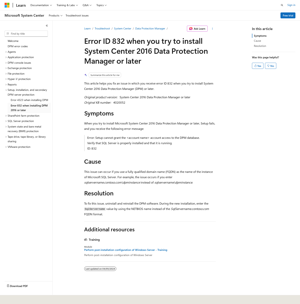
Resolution (260, 46)
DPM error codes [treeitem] (18, 46)
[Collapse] (47, 25)
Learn (87, 28)
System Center (122, 28)
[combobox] (26, 34)
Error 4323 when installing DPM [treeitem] (29, 100)
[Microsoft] (7, 5)
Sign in (291, 5)
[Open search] (282, 5)
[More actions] (212, 29)
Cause (257, 40)
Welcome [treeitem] (13, 41)
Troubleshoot (102, 28)
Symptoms (260, 35)
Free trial (288, 15)
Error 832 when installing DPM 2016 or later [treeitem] (29, 108)
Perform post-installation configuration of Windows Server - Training (125, 250)
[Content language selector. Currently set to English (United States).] (22, 298)
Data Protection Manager (150, 28)
